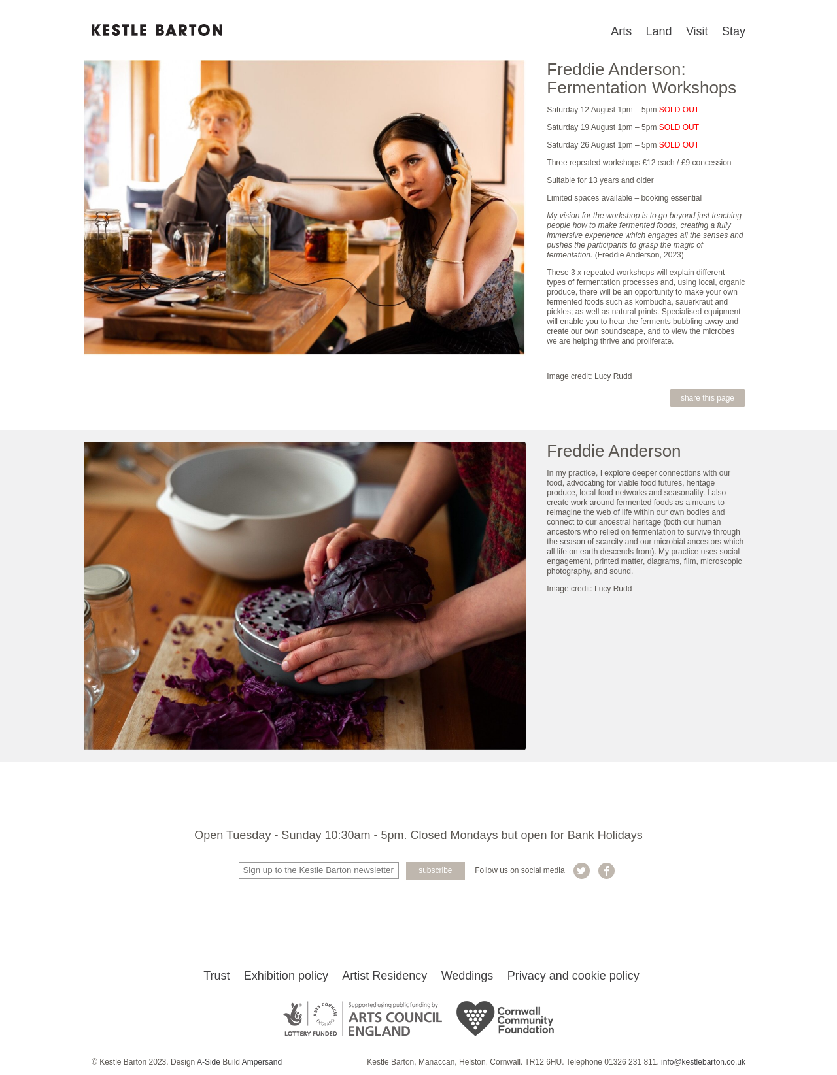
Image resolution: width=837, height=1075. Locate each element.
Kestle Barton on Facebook (606, 871)
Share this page (707, 398)
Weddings (467, 975)
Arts (621, 31)
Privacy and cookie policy (573, 975)
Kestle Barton (157, 30)
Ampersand (262, 1062)
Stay (733, 31)
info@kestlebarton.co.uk (703, 1062)
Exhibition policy (286, 975)
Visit (697, 31)
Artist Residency (384, 975)
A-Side (208, 1062)
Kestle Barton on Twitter (581, 871)
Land (659, 31)
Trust (216, 975)
